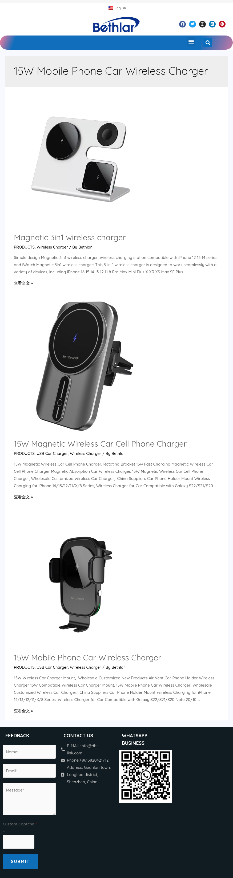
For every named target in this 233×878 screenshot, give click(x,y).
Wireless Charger (53, 247)
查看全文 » (23, 283)
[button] (191, 41)
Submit (20, 861)
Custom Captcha (20, 823)
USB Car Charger (53, 453)
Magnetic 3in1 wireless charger (70, 237)
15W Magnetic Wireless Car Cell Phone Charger (100, 444)
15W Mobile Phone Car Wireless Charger (87, 657)
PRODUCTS (24, 247)
